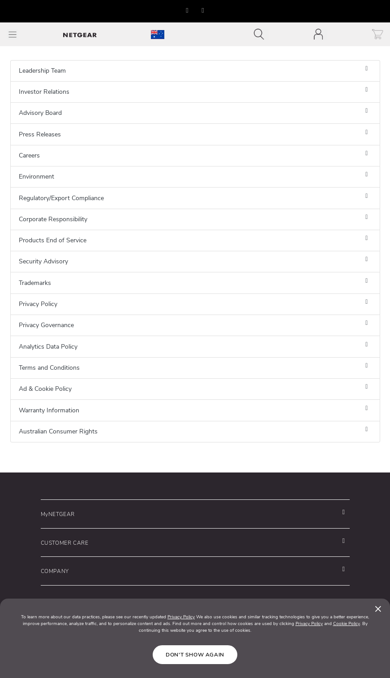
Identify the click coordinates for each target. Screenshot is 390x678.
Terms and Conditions (49, 367)
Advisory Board (40, 113)
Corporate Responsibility (53, 219)
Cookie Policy (346, 624)
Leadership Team (42, 70)
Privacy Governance (46, 325)
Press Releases (40, 134)
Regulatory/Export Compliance (61, 198)
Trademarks (35, 283)
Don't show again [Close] (195, 654)
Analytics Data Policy (48, 346)
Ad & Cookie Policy (45, 389)
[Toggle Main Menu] (12, 34)
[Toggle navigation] (261, 34)
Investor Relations (44, 91)
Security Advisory (43, 261)
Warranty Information (49, 410)
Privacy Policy (38, 304)
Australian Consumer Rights (58, 431)
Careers (29, 155)
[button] (187, 10)
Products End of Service (52, 240)
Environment (36, 176)
